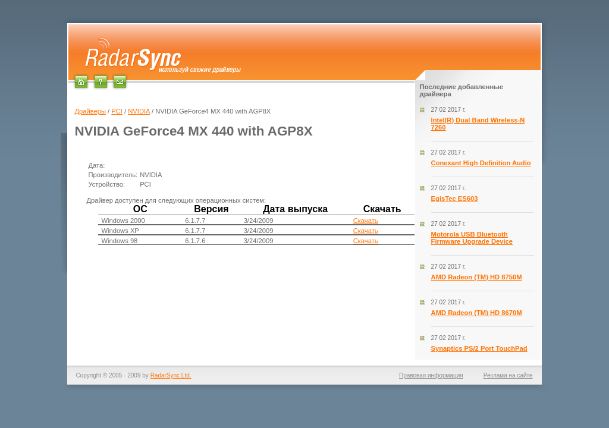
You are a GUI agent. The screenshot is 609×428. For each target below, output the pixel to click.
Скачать (365, 220)
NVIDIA (139, 111)
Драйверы (90, 111)
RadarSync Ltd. (171, 375)
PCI (117, 111)
